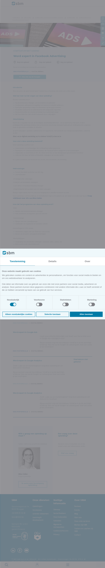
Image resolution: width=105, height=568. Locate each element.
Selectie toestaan (52, 314)
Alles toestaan (86, 314)
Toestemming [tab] (17, 261)
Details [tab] (52, 261)
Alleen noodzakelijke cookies (18, 314)
